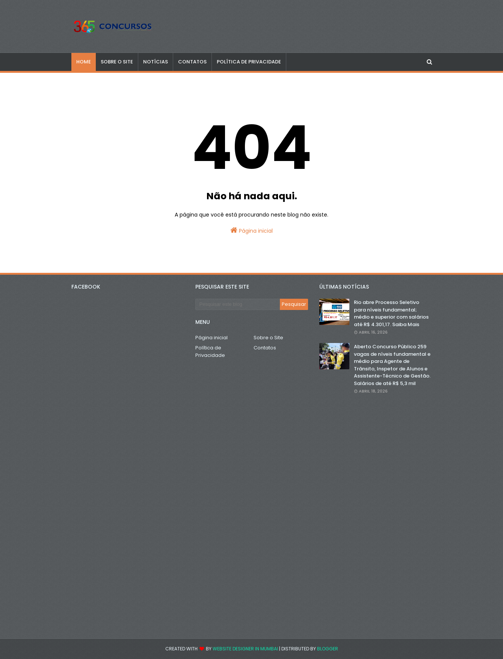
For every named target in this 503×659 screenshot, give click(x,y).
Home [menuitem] (83, 61)
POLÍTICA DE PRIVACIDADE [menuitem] (249, 61)
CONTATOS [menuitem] (192, 61)
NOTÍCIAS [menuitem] (155, 61)
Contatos (265, 347)
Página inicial (251, 230)
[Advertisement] (375, 516)
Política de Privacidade (210, 351)
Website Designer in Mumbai (245, 648)
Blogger (327, 648)
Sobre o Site (268, 337)
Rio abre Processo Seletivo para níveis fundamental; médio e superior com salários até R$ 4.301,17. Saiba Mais (391, 313)
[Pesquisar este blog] (237, 304)
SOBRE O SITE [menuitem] (117, 61)
